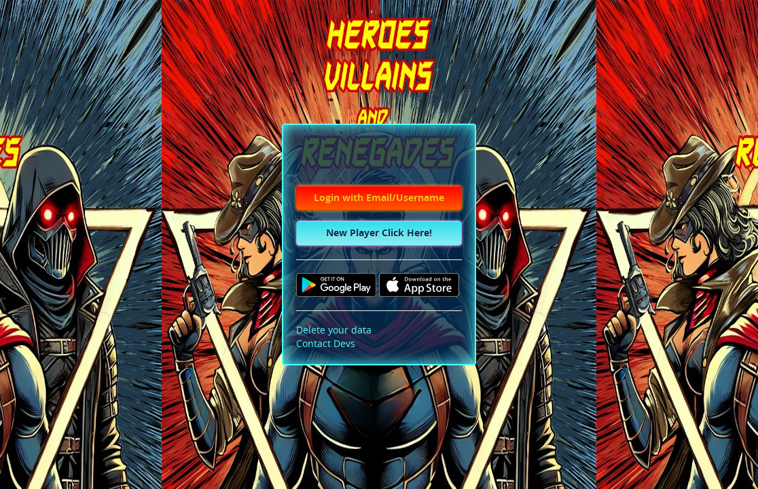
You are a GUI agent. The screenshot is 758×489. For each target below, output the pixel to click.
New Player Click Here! (379, 233)
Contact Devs (325, 344)
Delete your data (334, 330)
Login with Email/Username (379, 198)
